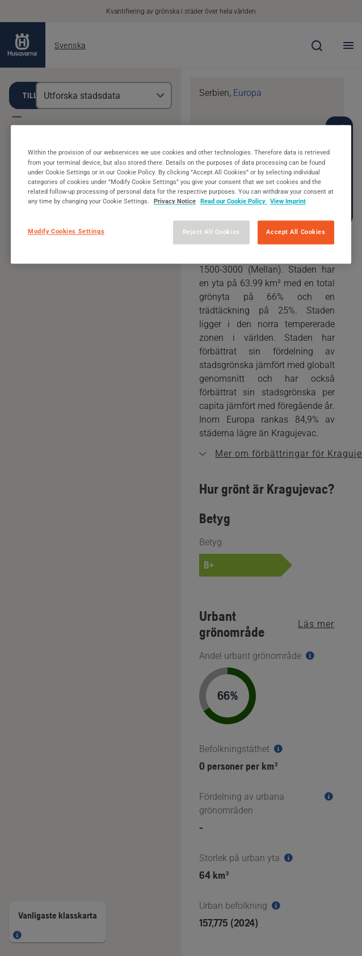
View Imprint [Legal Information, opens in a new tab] (288, 201)
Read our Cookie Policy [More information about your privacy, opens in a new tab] (233, 201)
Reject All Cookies (211, 232)
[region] (181, 195)
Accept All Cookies (295, 232)
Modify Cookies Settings (66, 231)
